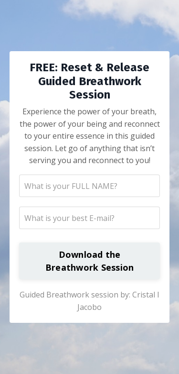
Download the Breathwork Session (89, 261)
